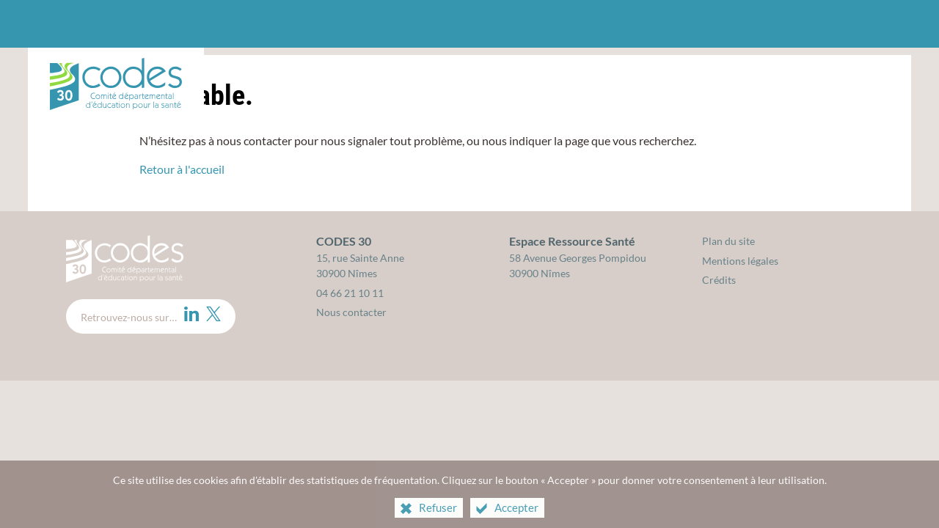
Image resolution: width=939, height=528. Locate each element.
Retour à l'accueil (181, 169)
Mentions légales (740, 260)
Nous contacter (351, 312)
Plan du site (728, 241)
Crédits (719, 280)
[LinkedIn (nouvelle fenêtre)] (191, 314)
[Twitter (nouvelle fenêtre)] (213, 314)
